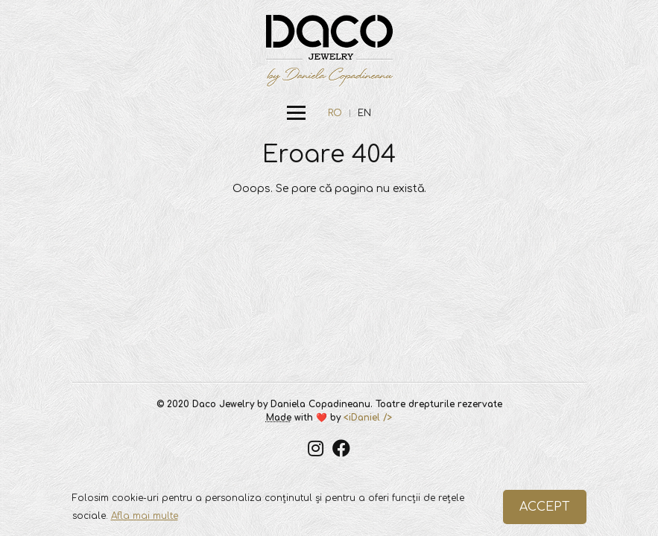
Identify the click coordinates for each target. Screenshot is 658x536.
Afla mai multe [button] (144, 516)
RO (335, 113)
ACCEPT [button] (544, 507)
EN (364, 113)
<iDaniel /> (368, 417)
